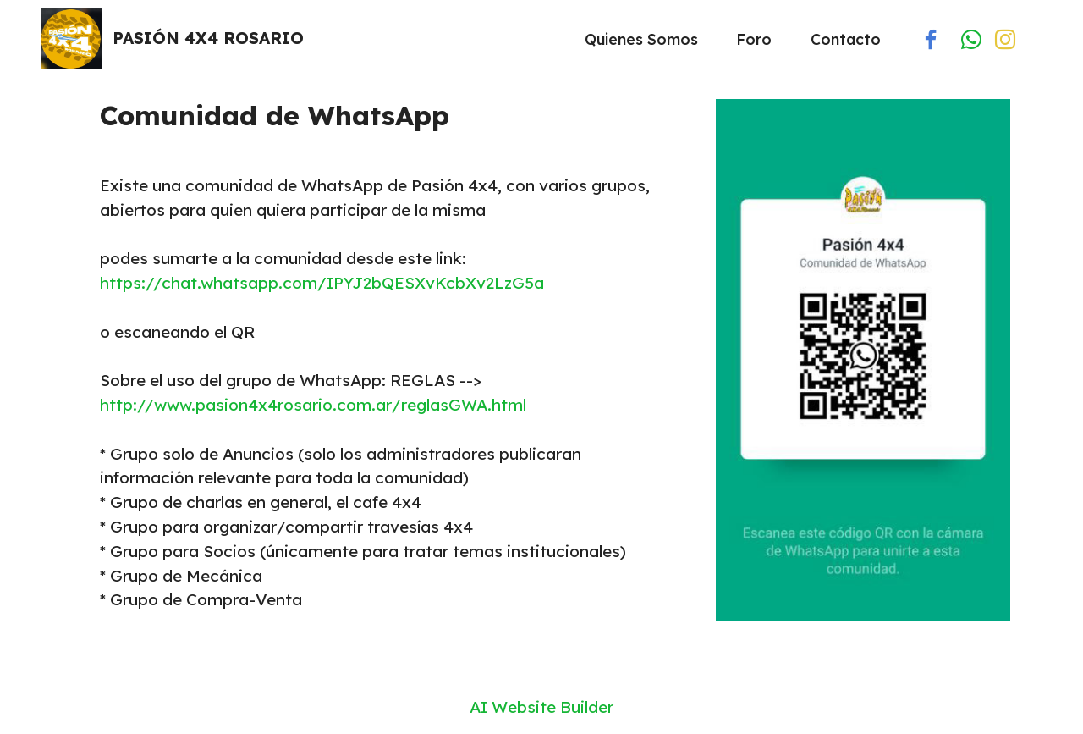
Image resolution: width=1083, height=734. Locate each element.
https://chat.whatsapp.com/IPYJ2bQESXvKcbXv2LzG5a (322, 283)
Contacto (846, 39)
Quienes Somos (641, 39)
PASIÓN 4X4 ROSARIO (208, 38)
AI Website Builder (541, 707)
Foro (754, 39)
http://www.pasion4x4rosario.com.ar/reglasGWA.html (313, 405)
